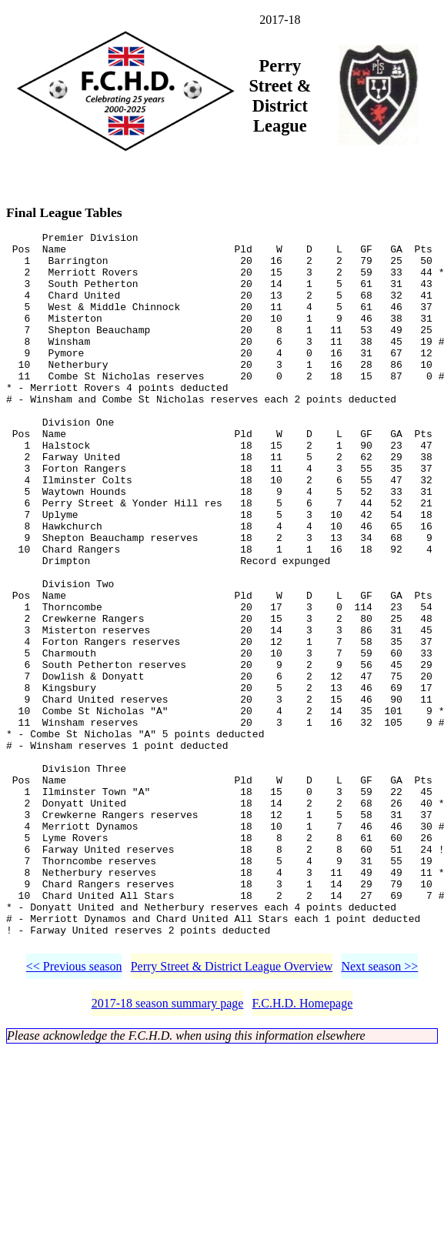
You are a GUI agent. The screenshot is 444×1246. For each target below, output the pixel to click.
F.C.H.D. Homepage (302, 1148)
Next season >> (379, 1111)
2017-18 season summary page (168, 1148)
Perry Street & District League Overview (232, 1111)
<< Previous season (74, 1111)
